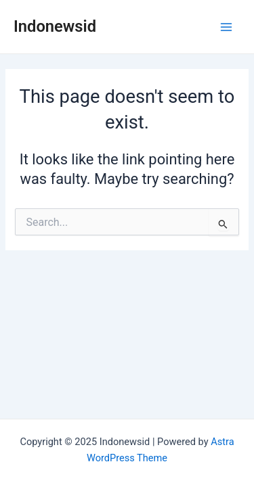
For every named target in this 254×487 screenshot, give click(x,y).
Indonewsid (55, 26)
